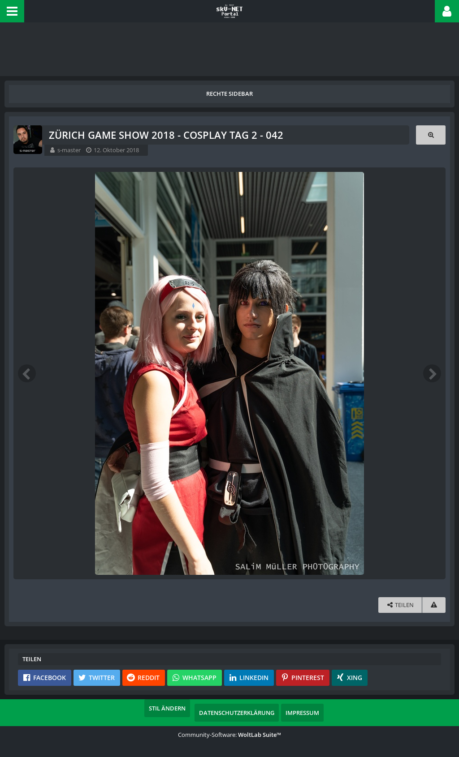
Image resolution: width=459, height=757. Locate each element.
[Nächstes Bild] (432, 373)
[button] (12, 11)
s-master (69, 150)
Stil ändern (167, 708)
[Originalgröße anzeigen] (431, 135)
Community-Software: (229, 735)
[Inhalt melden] (434, 605)
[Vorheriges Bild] (27, 373)
